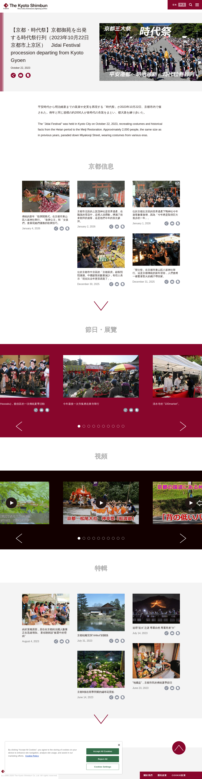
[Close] (119, 745)
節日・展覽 (101, 330)
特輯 (101, 568)
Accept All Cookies (102, 751)
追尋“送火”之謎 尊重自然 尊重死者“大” (154, 627)
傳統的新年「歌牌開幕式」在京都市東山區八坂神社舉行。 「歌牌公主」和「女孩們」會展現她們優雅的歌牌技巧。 (45, 219)
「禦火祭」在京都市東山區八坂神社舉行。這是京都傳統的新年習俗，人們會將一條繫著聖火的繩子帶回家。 (155, 273)
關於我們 (148, 775)
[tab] (79, 426)
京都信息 (101, 166)
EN (175, 4)
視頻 (101, 456)
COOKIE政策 (179, 775)
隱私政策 (162, 775)
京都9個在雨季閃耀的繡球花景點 (95, 692)
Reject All (102, 759)
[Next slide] (183, 426)
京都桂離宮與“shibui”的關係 (92, 635)
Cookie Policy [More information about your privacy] (32, 756)
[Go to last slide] (19, 426)
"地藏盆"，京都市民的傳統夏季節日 (152, 682)
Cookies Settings (102, 767)
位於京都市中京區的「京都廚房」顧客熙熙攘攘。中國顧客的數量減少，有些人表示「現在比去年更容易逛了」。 (100, 275)
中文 (182, 4)
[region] (63, 757)
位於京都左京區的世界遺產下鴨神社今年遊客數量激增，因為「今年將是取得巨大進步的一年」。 (155, 214)
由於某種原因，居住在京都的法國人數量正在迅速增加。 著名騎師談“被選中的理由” (45, 632)
